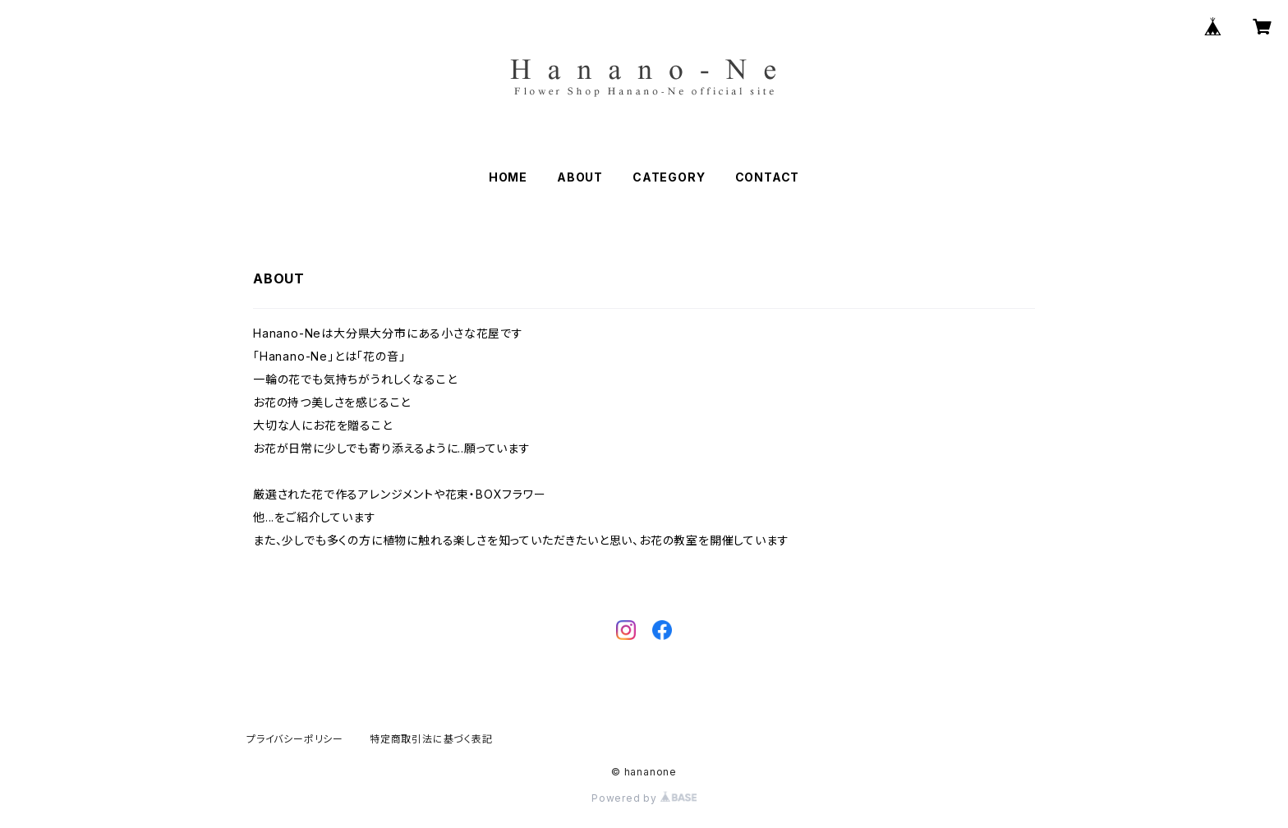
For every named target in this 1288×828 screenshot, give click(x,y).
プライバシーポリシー (294, 739)
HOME (508, 177)
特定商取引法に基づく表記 (431, 739)
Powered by (644, 798)
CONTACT (767, 177)
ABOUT (580, 177)
